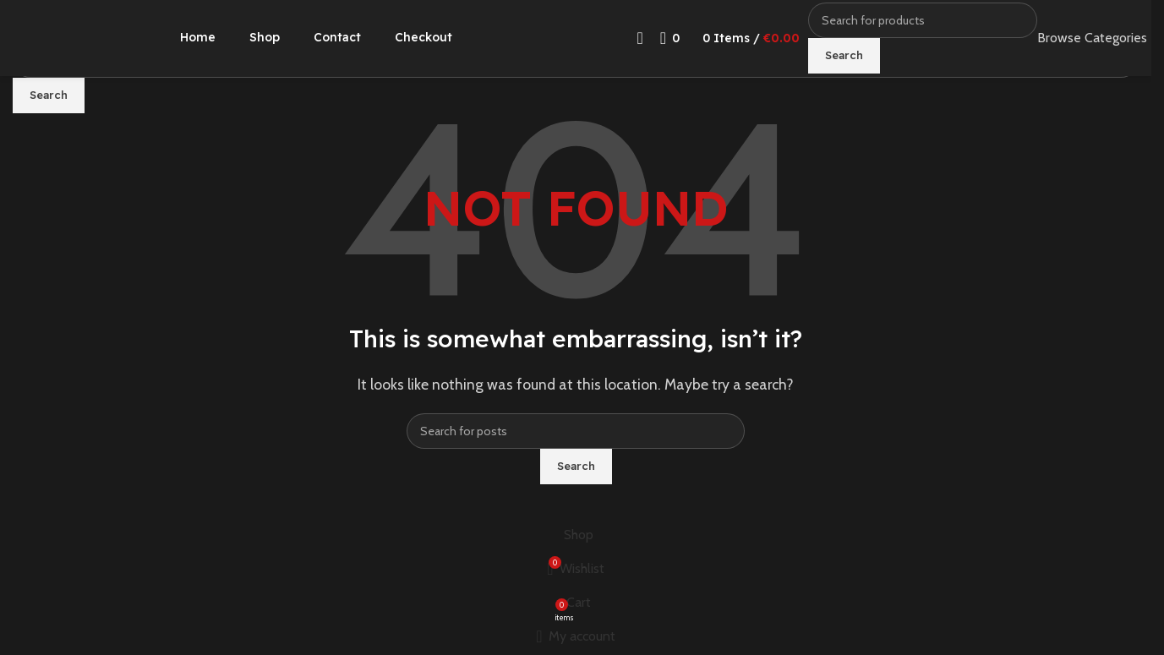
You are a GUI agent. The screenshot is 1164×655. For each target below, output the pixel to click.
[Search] (922, 20)
